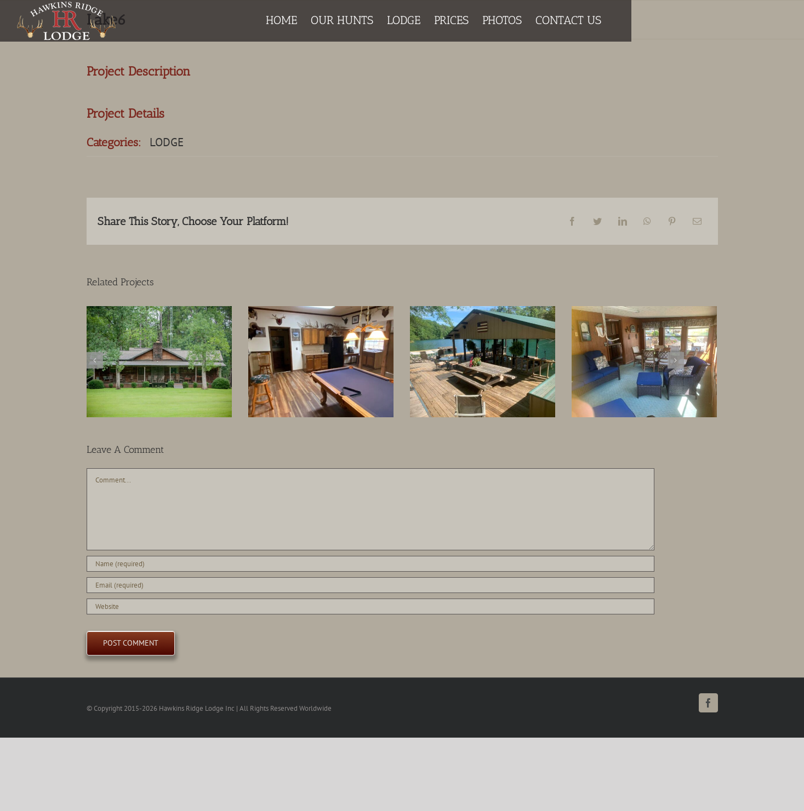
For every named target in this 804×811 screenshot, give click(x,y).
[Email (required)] (371, 585)
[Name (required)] (371, 564)
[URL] (371, 606)
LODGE (167, 142)
